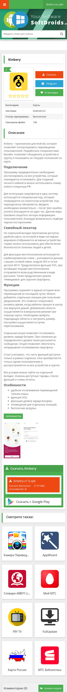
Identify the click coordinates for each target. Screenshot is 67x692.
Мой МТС (49, 593)
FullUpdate (50, 632)
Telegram (51, 83)
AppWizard (50, 555)
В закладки (49, 92)
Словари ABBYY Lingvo (17, 593)
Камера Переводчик (17, 555)
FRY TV (17, 632)
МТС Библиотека (49, 670)
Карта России (17, 670)
